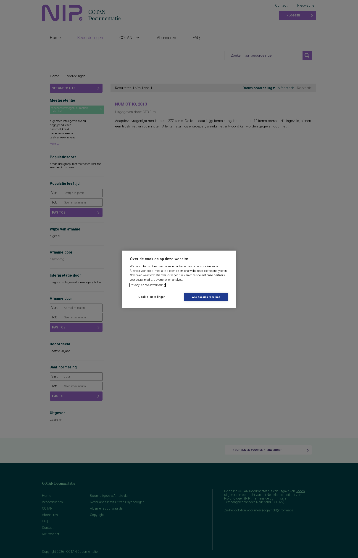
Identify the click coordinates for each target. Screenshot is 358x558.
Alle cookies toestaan (206, 297)
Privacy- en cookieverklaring (147, 285)
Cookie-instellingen (152, 297)
